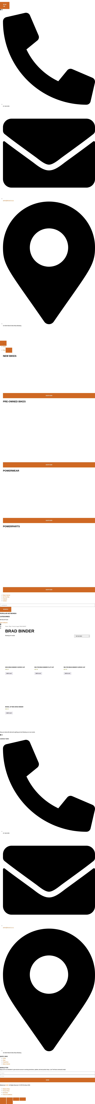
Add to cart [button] (9, 673)
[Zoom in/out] (3, 1099)
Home (6, 626)
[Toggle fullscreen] (10, 1099)
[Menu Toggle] (3, 343)
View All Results (3, 622)
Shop (10, 626)
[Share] (16, 1099)
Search (5, 609)
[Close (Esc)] (23, 1099)
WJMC (6, 1085)
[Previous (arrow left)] (3, 1102)
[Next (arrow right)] (10, 1102)
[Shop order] (82, 636)
